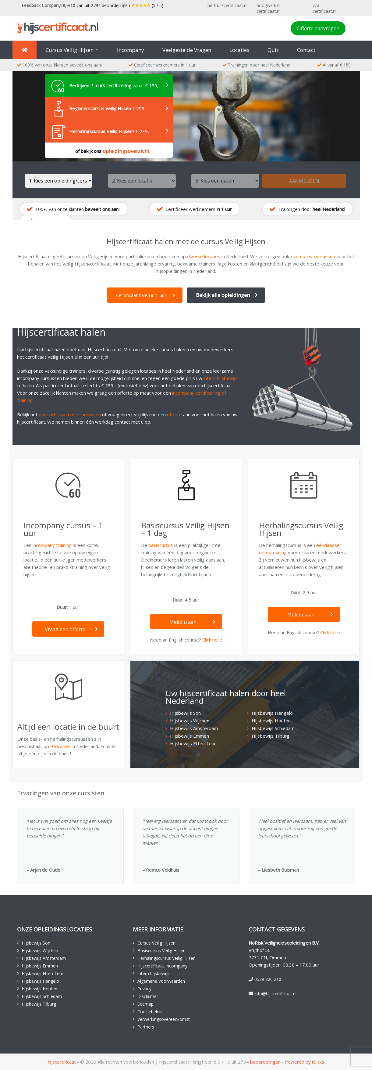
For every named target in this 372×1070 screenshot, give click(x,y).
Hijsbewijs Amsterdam (194, 728)
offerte (174, 414)
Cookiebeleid (150, 1011)
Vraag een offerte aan (71, 631)
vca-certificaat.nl (324, 8)
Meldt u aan (192, 622)
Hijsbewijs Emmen (189, 736)
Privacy (144, 989)
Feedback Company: (42, 5)
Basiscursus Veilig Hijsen (161, 950)
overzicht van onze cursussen (70, 414)
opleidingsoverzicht (126, 150)
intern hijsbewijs (221, 378)
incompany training (52, 545)
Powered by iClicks (304, 1062)
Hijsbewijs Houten (271, 721)
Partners (145, 1027)
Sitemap (145, 1004)
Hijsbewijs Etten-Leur (193, 743)
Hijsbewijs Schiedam (273, 728)
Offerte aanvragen (318, 28)
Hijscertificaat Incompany (162, 966)
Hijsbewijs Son (185, 713)
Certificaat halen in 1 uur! (141, 295)
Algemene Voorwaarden (161, 981)
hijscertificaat (62, 1062)
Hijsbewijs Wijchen (189, 721)
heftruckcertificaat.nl (227, 5)
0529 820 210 (267, 979)
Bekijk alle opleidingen (223, 294)
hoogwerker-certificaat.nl (269, 8)
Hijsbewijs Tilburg (270, 736)
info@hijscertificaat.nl (275, 993)
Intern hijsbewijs (153, 973)
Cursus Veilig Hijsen (156, 943)
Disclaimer (147, 996)
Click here (212, 640)
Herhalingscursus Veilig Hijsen (166, 958)
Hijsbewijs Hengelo (272, 713)
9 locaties (60, 746)
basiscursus (160, 545)
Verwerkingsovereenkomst (163, 1019)
